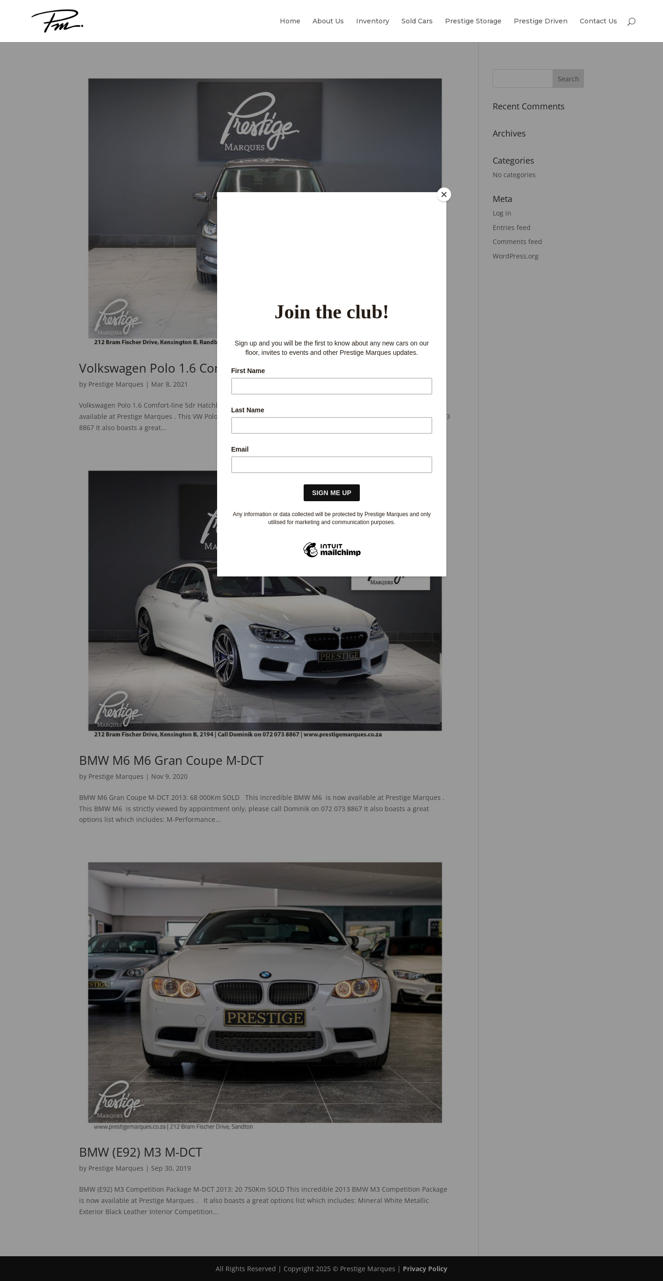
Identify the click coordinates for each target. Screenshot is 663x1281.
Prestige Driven (541, 21)
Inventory (372, 21)
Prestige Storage (473, 21)
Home (290, 21)
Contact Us (598, 21)
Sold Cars (417, 21)
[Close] (444, 194)
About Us (328, 21)
